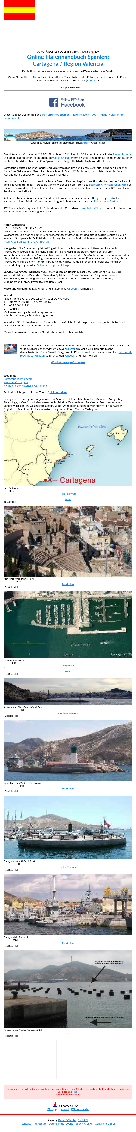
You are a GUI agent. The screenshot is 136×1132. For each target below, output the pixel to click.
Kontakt (26, 1123)
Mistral (70, 348)
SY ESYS (83, 1120)
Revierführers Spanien (56, 114)
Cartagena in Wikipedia (18, 378)
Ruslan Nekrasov (68, 867)
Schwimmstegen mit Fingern (54, 265)
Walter (68, 499)
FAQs (94, 114)
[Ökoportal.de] (80, 1109)
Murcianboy (68, 584)
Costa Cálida (61, 157)
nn (68, 1033)
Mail (74, 1091)
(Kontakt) (91, 80)
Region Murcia (122, 154)
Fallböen (71, 288)
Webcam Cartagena (16, 382)
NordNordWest (68, 493)
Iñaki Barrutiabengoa (68, 712)
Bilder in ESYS (84, 1123)
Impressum (39, 1123)
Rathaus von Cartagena (108, 201)
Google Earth (68, 665)
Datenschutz (56, 1123)
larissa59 (85, 142)
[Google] (52, 1109)
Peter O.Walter (67, 1120)
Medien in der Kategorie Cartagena (25, 385)
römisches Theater (93, 208)
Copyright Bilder (105, 1123)
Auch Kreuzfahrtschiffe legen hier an (26, 241)
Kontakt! (49, 325)
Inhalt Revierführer (111, 114)
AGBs (69, 1123)
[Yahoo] (64, 1109)
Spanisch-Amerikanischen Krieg (108, 184)
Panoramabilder (13, 117)
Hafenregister (80, 114)
